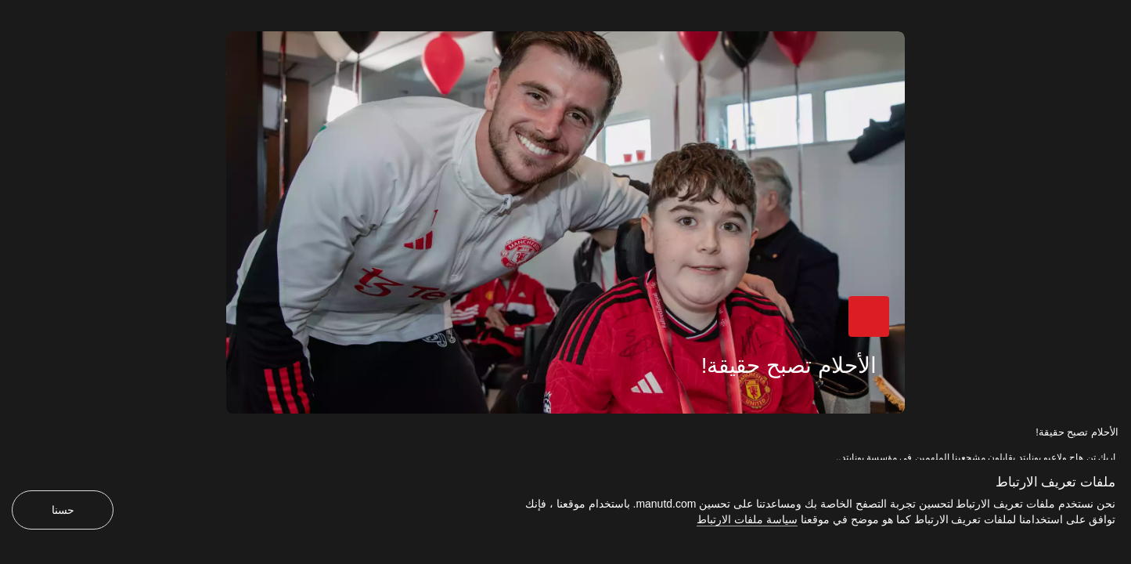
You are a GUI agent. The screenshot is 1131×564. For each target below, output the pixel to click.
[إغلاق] (9, 9)
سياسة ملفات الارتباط (747, 519)
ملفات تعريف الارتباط (1055, 482)
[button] (868, 316)
